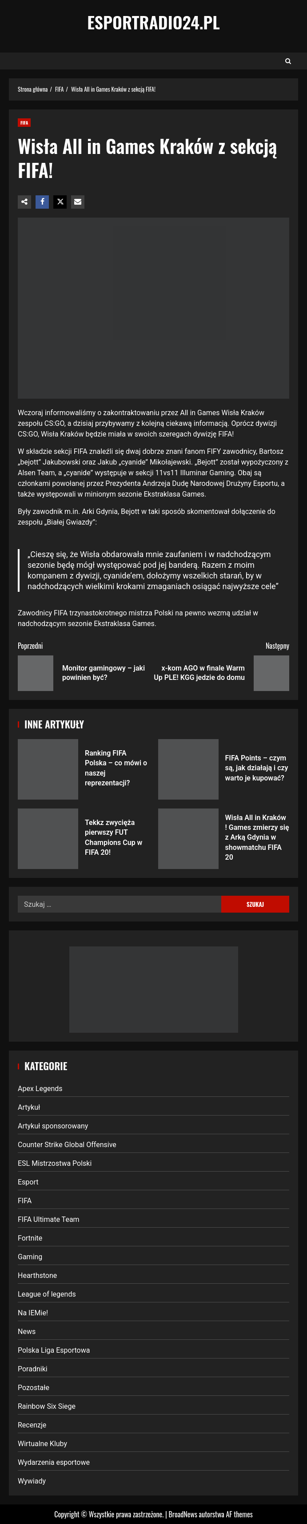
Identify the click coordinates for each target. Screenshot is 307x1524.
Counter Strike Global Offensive (67, 1144)
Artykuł (29, 1107)
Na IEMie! (33, 1313)
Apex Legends (40, 1088)
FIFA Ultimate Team (49, 1219)
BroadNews (182, 1514)
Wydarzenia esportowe (54, 1462)
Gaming (30, 1257)
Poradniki (33, 1369)
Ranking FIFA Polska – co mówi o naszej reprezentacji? (48, 769)
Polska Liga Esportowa (54, 1350)
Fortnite (30, 1238)
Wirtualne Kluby (42, 1443)
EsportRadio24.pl (153, 21)
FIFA (24, 122)
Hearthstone (37, 1275)
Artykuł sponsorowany (53, 1126)
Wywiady (32, 1481)
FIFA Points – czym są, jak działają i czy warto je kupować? (188, 769)
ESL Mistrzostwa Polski (55, 1163)
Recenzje (32, 1425)
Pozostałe (33, 1387)
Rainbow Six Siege (47, 1406)
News (27, 1331)
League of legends (47, 1294)
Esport (28, 1182)
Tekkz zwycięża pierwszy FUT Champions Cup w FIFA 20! (48, 838)
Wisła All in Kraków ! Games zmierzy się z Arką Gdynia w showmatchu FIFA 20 (188, 838)
